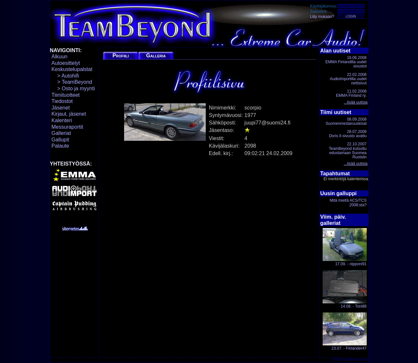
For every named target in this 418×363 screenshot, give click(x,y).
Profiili (121, 55)
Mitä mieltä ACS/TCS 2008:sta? (348, 202)
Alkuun (60, 56)
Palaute (60, 146)
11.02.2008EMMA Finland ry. (351, 93)
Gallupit (60, 139)
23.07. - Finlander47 (345, 331)
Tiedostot (62, 101)
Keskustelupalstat (72, 69)
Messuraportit (67, 127)
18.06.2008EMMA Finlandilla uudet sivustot (345, 61)
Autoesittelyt (66, 63)
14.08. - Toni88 (345, 289)
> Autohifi (65, 76)
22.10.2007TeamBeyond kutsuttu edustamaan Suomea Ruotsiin (347, 150)
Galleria (156, 55)
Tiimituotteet (66, 95)
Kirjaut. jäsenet (69, 114)
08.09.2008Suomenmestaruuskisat (346, 121)
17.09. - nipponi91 (345, 247)
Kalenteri (62, 120)
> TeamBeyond (72, 82)
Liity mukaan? (322, 16)
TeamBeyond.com (355, 359)
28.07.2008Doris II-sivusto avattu (347, 133)
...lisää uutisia (356, 102)
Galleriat (61, 133)
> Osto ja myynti (73, 88)
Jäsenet (61, 107)
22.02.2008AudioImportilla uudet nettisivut (348, 78)
